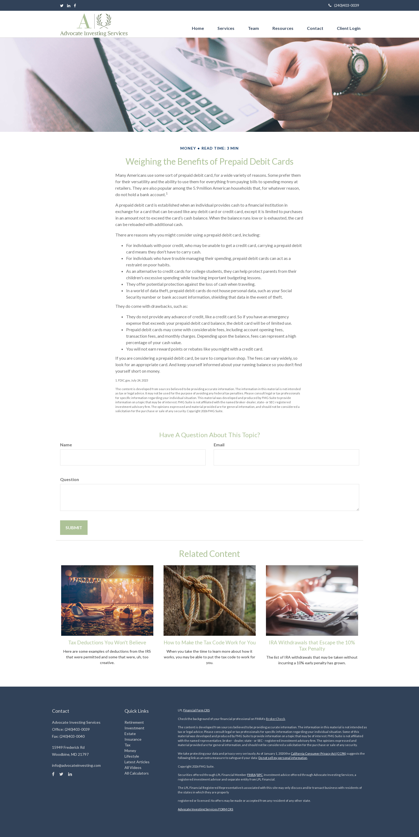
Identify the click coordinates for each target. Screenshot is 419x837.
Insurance (132, 739)
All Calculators (136, 773)
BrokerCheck (275, 719)
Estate (130, 733)
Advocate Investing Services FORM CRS (205, 809)
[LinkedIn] (68, 5)
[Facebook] (75, 5)
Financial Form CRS (196, 710)
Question (69, 479)
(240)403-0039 (343, 5)
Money (130, 750)
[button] (226, 23)
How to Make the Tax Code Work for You (210, 642)
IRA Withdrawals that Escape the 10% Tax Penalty (312, 645)
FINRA (251, 774)
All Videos (132, 767)
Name (66, 444)
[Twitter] (62, 5)
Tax (127, 745)
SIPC (260, 774)
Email (219, 444)
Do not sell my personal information (282, 758)
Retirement (134, 722)
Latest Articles (137, 762)
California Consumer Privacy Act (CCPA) (318, 753)
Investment (134, 728)
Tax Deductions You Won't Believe (107, 642)
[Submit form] (74, 527)
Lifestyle (131, 756)
